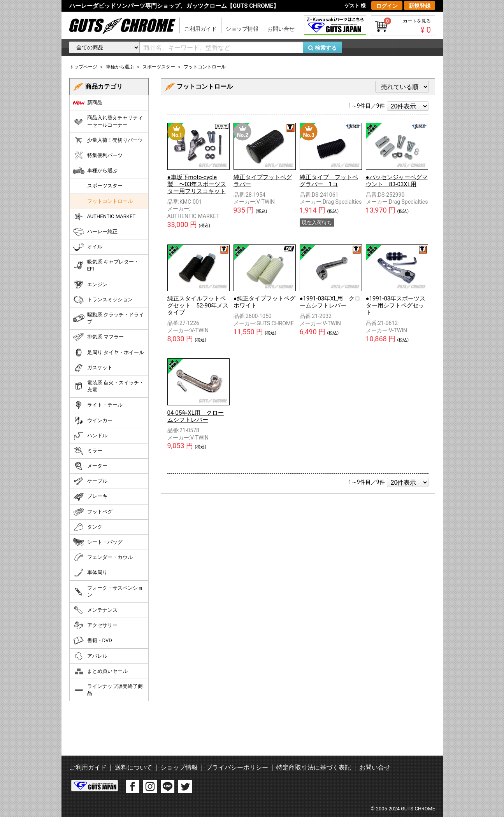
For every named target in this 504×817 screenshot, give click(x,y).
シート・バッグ (98, 542)
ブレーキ (90, 497)
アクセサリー (95, 625)
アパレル (90, 656)
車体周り (90, 572)
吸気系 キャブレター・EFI (106, 265)
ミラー (87, 451)
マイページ (413, 47)
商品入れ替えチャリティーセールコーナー (108, 121)
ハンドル (90, 436)
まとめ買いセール (100, 671)
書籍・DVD (92, 640)
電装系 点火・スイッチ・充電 (108, 386)
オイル (87, 247)
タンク (87, 527)
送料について (133, 767)
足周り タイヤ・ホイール (108, 352)
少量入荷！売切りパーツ (108, 140)
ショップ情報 (242, 29)
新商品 (87, 102)
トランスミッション (103, 300)
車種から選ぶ (95, 171)
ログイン (387, 6)
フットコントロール (110, 201)
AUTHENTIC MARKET (104, 216)
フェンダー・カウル (103, 557)
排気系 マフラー (98, 337)
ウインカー (92, 420)
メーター (90, 466)
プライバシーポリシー (237, 767)
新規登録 (419, 6)
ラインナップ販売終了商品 (108, 689)
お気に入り (370, 47)
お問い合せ (281, 29)
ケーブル (90, 481)
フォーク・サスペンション (108, 591)
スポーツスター (105, 186)
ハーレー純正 (95, 232)
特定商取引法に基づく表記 (313, 767)
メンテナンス (95, 610)
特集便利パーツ (98, 155)
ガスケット (92, 368)
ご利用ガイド (200, 29)
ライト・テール (98, 405)
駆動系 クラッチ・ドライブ (108, 318)
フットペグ (92, 512)
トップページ (83, 67)
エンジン (90, 284)
